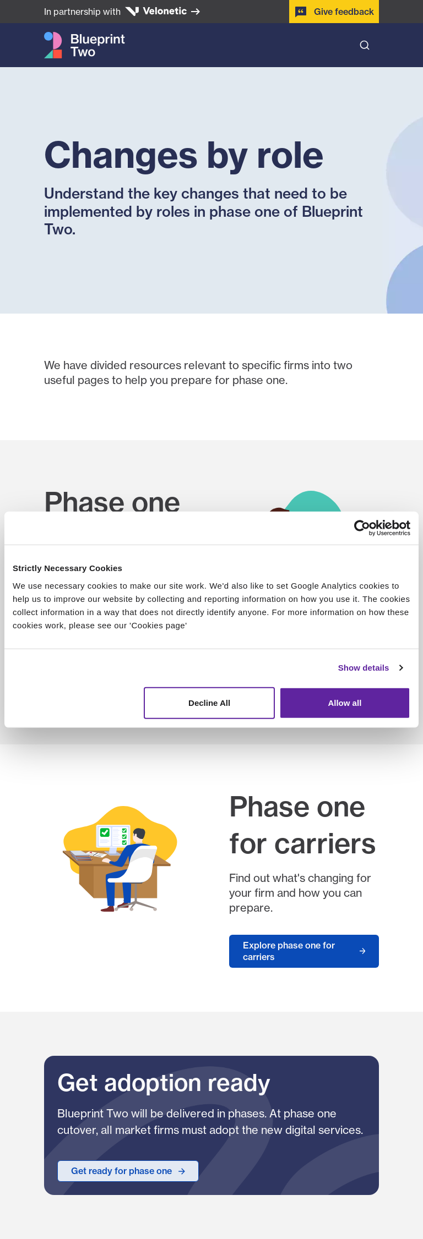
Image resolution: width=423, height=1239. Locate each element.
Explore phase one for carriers (289, 951)
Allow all (344, 702)
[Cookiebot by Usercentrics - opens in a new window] (362, 528)
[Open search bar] (364, 45)
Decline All (209, 702)
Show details (363, 667)
